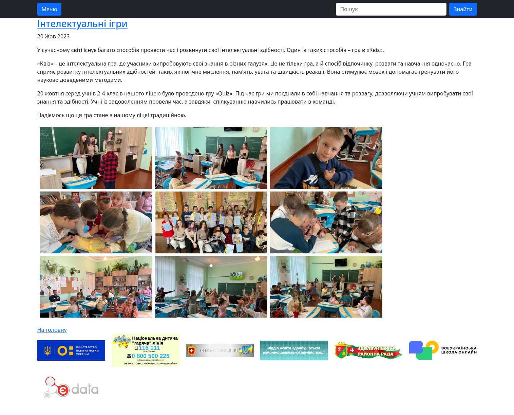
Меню (49, 9)
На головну (52, 329)
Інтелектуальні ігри (82, 23)
